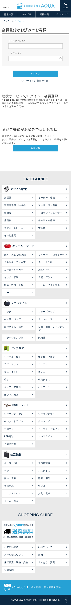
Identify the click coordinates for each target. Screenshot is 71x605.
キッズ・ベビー (12, 463)
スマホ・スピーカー (15, 228)
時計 (6, 379)
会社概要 (36, 587)
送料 (40, 554)
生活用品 (9, 486)
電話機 (41, 228)
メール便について (13, 554)
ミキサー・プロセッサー (51, 254)
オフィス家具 (11, 394)
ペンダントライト (13, 421)
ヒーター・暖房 (46, 197)
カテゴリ (26, 14)
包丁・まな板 (45, 262)
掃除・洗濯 (10, 478)
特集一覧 (8, 14)
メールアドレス (17, 41)
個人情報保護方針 (53, 587)
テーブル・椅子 (12, 357)
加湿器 (7, 197)
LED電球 (9, 436)
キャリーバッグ (12, 319)
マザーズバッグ (46, 311)
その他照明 (10, 444)
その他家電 (10, 235)
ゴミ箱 (41, 372)
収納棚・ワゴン (46, 357)
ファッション (16, 303)
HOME (5, 21)
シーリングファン (13, 413)
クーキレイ (44, 421)
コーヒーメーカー (13, 269)
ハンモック (44, 387)
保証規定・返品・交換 (16, 562)
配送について (45, 547)
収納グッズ (44, 379)
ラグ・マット (11, 364)
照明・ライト (16, 405)
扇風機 (7, 220)
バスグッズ (44, 470)
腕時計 (41, 337)
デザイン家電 (15, 189)
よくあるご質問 (46, 562)
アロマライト (11, 429)
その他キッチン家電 (15, 262)
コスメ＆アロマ (12, 493)
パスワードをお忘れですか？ (35, 80)
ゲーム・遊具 (11, 501)
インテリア (14, 348)
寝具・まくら (11, 372)
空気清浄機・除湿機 (15, 205)
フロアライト (45, 436)
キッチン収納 (11, 277)
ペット (7, 470)
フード (7, 292)
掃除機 (7, 213)
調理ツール (44, 269)
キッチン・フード (19, 246)
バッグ (7, 311)
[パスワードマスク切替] (60, 58)
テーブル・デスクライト (51, 429)
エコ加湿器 (44, 463)
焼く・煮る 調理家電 (15, 254)
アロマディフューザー (50, 213)
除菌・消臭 (44, 478)
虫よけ (41, 486)
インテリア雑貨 (12, 387)
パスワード (15, 53)
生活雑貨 (12, 454)
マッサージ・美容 (47, 205)
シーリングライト (47, 413)
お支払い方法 (11, 547)
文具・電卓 (44, 493)
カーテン (43, 364)
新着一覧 (44, 14)
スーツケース (45, 319)
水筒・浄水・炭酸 (13, 285)
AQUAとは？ (19, 587)
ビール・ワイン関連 (49, 285)
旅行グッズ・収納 (13, 327)
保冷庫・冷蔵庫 (46, 220)
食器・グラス (45, 277)
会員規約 (9, 569)
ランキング (62, 14)
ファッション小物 (13, 337)
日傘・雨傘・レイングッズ (51, 329)
